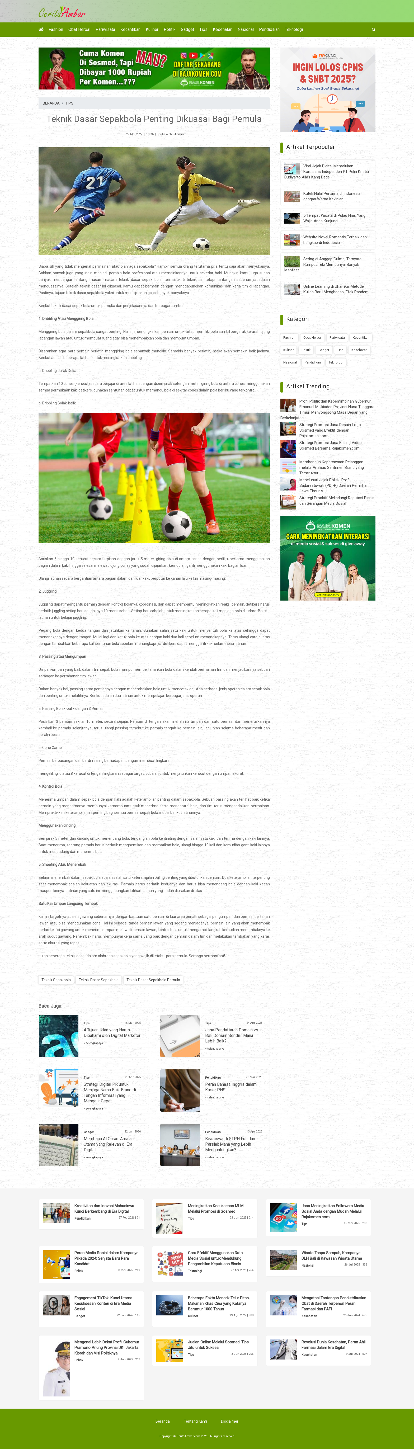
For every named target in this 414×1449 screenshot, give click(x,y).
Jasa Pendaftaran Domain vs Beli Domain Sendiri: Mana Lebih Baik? (231, 1035)
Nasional (246, 29)
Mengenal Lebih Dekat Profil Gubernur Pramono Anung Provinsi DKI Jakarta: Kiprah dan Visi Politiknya (106, 1348)
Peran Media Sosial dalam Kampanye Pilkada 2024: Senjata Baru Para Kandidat (106, 1258)
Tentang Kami (195, 1421)
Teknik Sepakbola (56, 980)
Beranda (163, 1421)
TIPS (69, 103)
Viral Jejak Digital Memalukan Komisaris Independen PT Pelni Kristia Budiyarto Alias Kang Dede (326, 172)
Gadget (187, 29)
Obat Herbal (79, 29)
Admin (179, 134)
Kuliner (152, 29)
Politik (170, 29)
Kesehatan (222, 29)
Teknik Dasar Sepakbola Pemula (153, 980)
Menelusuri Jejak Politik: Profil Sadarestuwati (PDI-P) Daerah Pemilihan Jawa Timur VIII (334, 485)
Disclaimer (229, 1421)
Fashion (56, 29)
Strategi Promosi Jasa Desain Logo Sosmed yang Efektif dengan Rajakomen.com (330, 430)
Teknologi (294, 29)
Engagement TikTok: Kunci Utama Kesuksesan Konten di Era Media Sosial (103, 1303)
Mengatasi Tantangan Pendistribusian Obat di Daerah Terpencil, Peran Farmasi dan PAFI (334, 1303)
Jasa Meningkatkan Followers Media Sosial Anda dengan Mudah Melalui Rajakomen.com (333, 1211)
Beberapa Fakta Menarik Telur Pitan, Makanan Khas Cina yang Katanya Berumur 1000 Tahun (219, 1303)
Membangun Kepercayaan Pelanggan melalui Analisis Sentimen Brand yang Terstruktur (331, 467)
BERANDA (51, 103)
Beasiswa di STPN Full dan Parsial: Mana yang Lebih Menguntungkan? (230, 1144)
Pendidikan (269, 29)
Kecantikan (130, 29)
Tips (203, 29)
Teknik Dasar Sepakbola (99, 980)
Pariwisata (105, 29)
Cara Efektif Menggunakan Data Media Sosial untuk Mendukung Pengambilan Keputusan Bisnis (215, 1258)
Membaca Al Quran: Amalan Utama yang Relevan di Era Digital (109, 1144)
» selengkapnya (93, 1043)
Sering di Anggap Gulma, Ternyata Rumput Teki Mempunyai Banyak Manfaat (322, 264)
